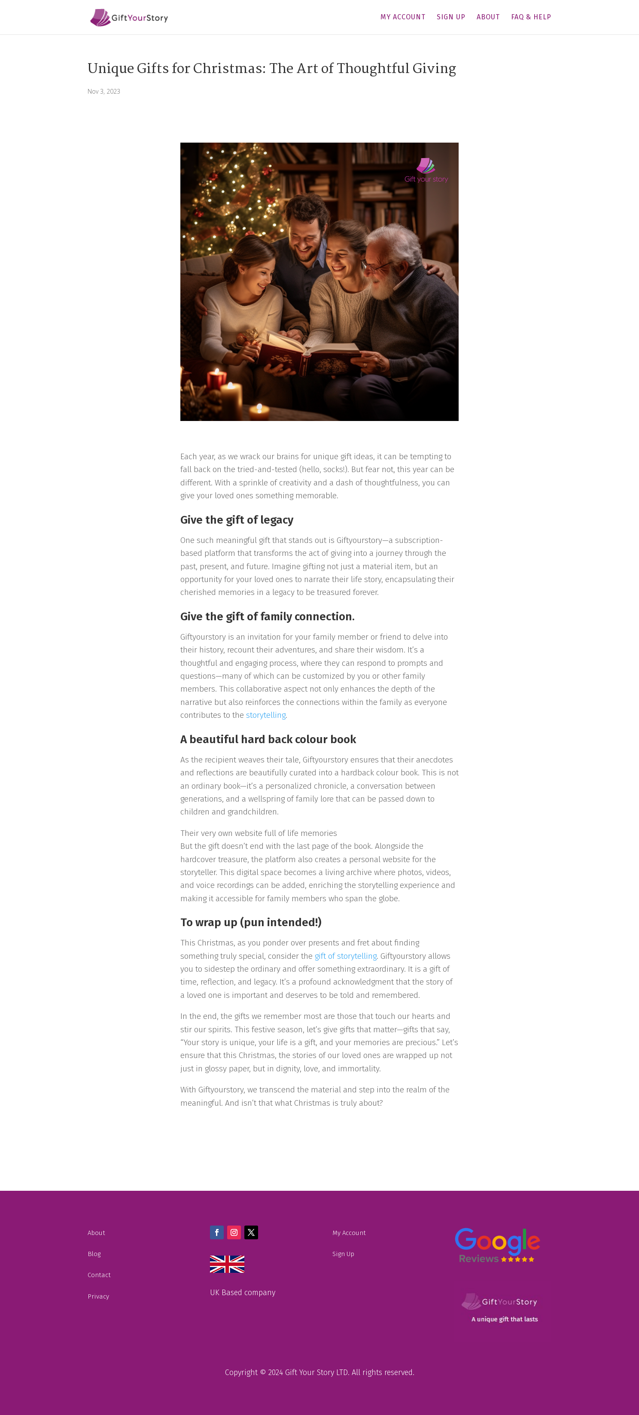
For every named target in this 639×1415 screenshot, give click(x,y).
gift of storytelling (346, 956)
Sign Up (451, 17)
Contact (99, 1275)
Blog (94, 1254)
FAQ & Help (531, 17)
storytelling (266, 715)
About (488, 17)
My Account (403, 17)
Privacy (98, 1296)
